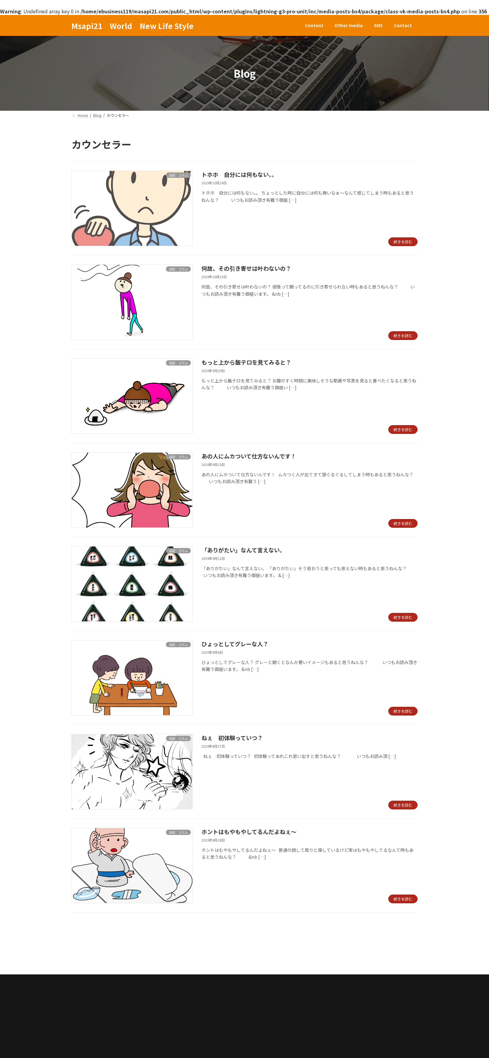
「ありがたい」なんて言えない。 (243, 550)
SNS (157, 961)
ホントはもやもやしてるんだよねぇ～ (249, 831)
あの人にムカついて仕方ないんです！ (248, 456)
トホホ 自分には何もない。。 (239, 174)
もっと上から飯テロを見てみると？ (246, 362)
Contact (185, 961)
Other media (124, 961)
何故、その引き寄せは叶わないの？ (246, 268)
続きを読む (403, 241)
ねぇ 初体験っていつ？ (232, 738)
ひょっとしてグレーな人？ (235, 644)
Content (88, 961)
